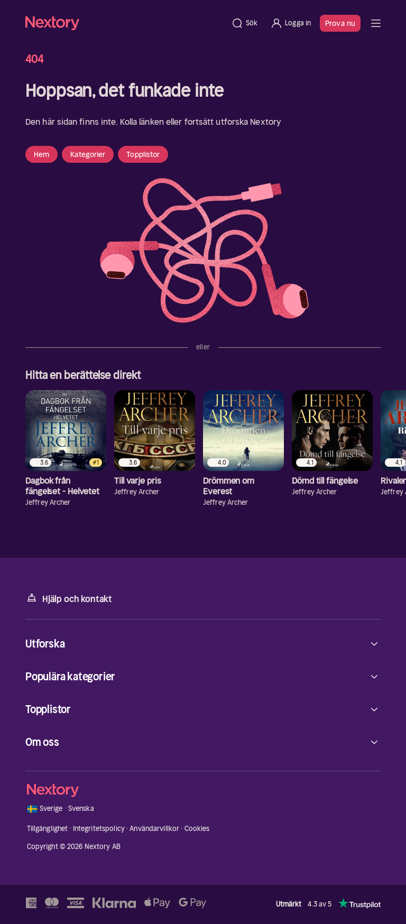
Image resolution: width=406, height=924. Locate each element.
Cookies (197, 828)
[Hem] (125, 23)
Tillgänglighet (47, 828)
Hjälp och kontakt (68, 598)
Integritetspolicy (99, 828)
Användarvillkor (154, 828)
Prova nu (340, 23)
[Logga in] (290, 23)
